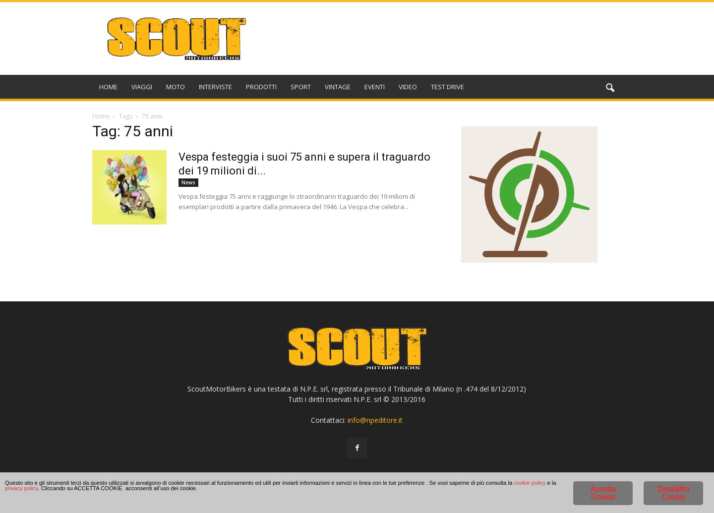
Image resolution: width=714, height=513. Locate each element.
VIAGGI (141, 86)
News (188, 182)
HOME (108, 86)
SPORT (301, 86)
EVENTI (374, 86)
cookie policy (244, 494)
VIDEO (408, 86)
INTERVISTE (215, 86)
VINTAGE (338, 86)
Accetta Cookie (603, 493)
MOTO (175, 86)
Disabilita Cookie (673, 493)
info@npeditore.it (375, 420)
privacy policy (311, 494)
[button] (610, 88)
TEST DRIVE (447, 86)
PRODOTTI (261, 86)
